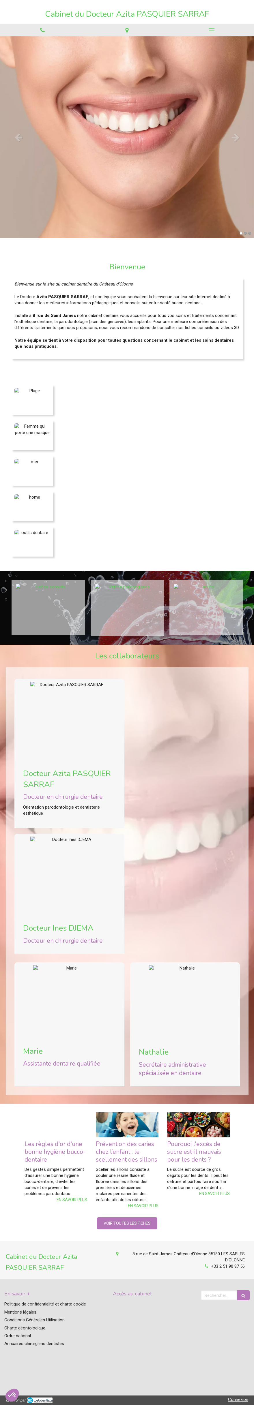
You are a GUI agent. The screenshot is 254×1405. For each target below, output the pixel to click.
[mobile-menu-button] (211, 30)
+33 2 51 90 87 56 (228, 1266)
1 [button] (241, 233)
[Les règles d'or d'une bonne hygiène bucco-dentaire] (56, 1124)
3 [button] (249, 233)
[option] (127, 137)
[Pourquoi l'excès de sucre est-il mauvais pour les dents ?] (198, 1124)
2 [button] (245, 233)
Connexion (238, 1399)
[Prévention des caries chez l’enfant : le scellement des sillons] (127, 1124)
